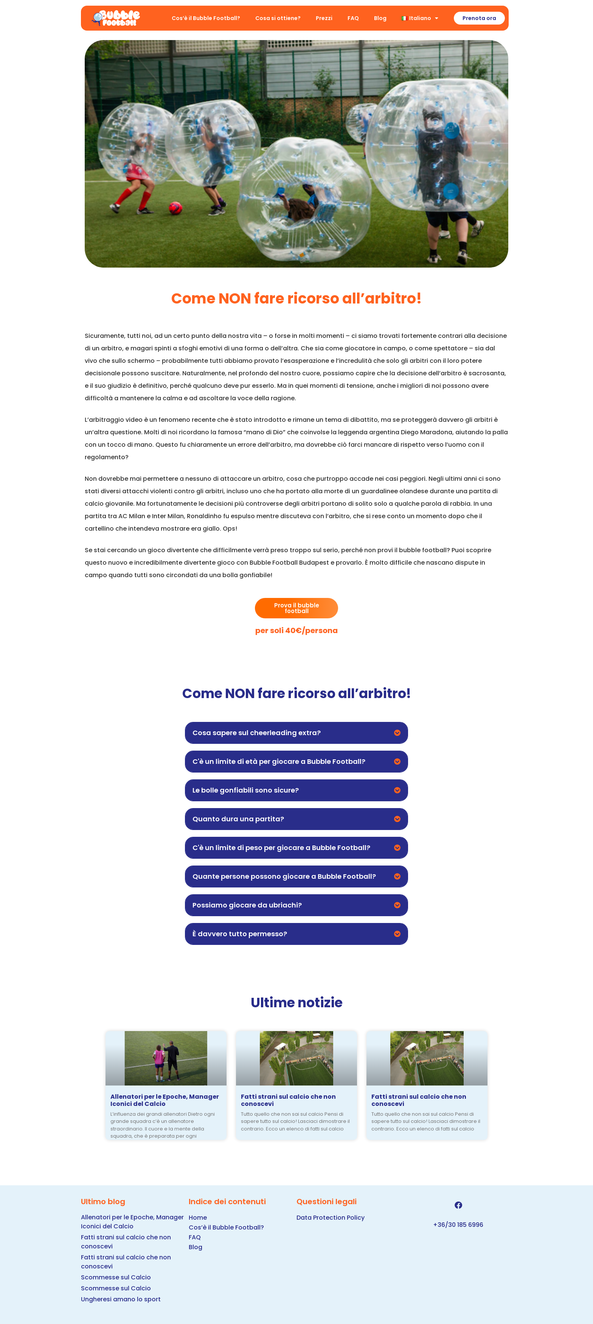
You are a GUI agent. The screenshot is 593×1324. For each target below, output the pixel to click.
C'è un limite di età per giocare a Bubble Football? (278, 761)
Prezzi (324, 18)
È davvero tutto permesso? (239, 933)
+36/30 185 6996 (458, 1224)
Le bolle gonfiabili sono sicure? (245, 790)
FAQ (353, 18)
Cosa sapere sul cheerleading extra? (256, 732)
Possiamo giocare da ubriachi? (247, 905)
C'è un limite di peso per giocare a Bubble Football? (281, 847)
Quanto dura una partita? (238, 819)
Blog (380, 18)
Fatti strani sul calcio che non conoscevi (288, 1100)
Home (198, 1217)
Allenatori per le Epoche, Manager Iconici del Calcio (164, 1100)
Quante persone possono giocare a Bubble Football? (284, 876)
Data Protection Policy (330, 1217)
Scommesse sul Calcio (116, 1277)
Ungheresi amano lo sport (121, 1299)
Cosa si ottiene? (278, 18)
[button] (296, 733)
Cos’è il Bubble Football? (206, 18)
